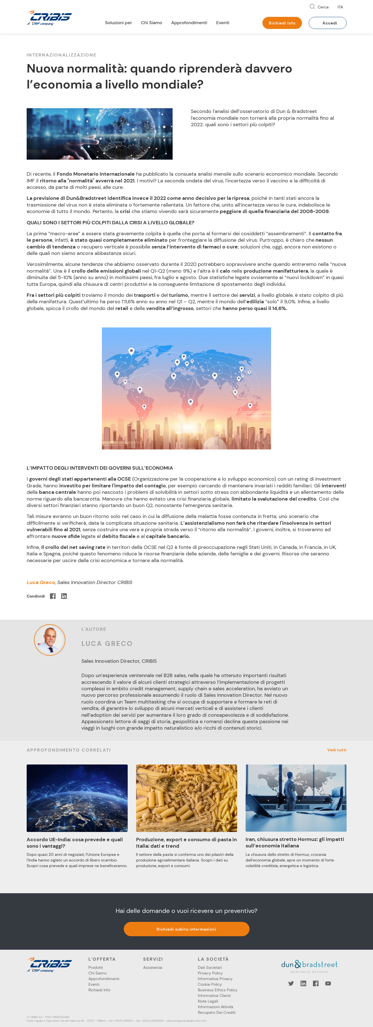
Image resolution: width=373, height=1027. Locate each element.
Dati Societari (210, 967)
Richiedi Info (282, 23)
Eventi (223, 23)
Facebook (315, 983)
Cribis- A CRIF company (49, 17)
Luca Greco (107, 643)
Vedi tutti (336, 749)
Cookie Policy (210, 984)
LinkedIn (303, 983)
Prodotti (95, 967)
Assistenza (152, 967)
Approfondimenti (189, 23)
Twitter (291, 983)
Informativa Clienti (214, 995)
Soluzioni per (118, 23)
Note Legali (208, 1001)
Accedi (329, 23)
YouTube (328, 983)
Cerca (323, 7)
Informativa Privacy (215, 978)
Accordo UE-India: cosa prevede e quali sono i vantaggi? (75, 842)
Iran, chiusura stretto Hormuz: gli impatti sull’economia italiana (295, 842)
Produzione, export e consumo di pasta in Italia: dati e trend (186, 842)
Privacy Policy (210, 973)
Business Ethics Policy (217, 989)
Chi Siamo (151, 23)
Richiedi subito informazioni (186, 929)
